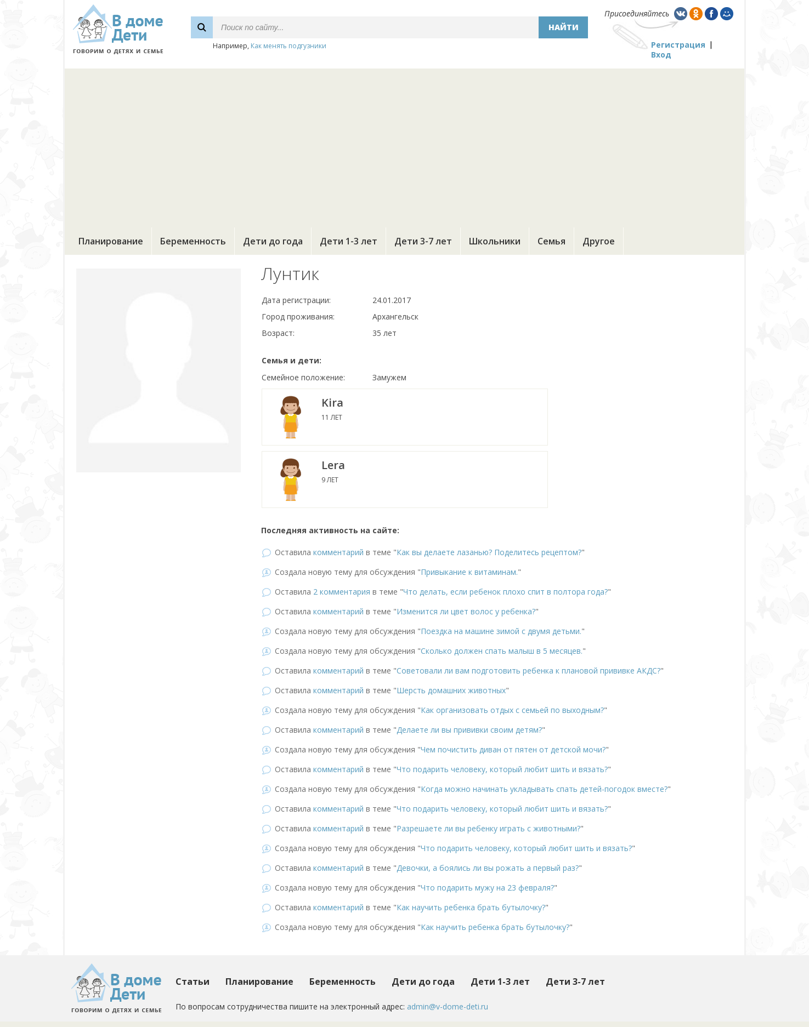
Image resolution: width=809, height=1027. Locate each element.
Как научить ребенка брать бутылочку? (471, 907)
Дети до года (273, 241)
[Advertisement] (405, 145)
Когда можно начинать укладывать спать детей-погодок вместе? (544, 789)
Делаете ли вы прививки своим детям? (469, 729)
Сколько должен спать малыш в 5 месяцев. (501, 651)
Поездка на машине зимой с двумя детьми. (501, 631)
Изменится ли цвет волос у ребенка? (466, 611)
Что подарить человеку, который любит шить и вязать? (502, 769)
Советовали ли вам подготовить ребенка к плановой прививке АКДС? (528, 670)
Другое (598, 241)
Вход (661, 54)
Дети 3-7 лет (423, 241)
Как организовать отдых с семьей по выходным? (512, 710)
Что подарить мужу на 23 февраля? (487, 887)
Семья (551, 241)
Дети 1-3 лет (348, 241)
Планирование (110, 241)
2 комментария (341, 591)
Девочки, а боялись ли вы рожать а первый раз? (488, 868)
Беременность (193, 241)
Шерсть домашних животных (451, 690)
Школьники (495, 241)
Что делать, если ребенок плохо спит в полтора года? (505, 591)
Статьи (193, 981)
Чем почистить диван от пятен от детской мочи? (513, 749)
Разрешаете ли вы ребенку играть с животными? (488, 828)
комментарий (338, 552)
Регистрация (678, 44)
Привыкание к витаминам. (469, 572)
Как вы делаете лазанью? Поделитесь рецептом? (489, 552)
